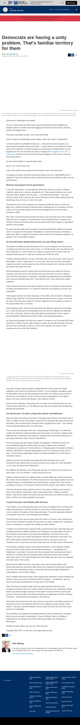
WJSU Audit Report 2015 (67, 692)
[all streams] (77, 9)
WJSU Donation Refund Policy (69, 678)
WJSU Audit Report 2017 (35, 706)
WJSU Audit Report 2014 (51, 698)
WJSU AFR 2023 (67, 701)
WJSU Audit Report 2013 (51, 693)
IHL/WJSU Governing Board (68, 687)
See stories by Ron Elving (23, 653)
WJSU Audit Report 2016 (35, 678)
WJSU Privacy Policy (68, 683)
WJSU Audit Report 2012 (51, 688)
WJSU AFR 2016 (34, 692)
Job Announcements (52, 703)
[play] (5, 10)
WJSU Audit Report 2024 (67, 706)
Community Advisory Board (35, 696)
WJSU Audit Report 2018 (35, 687)
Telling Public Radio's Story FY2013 (52, 678)
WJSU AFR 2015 (67, 697)
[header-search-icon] (62, 3)
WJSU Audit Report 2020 (35, 701)
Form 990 (32, 711)
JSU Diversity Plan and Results (52, 711)
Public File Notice (51, 707)
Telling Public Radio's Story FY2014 (52, 683)
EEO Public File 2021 (35, 683)
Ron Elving (13, 54)
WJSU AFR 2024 (67, 711)
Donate (72, 3)
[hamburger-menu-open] (5, 3)
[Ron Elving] (6, 646)
